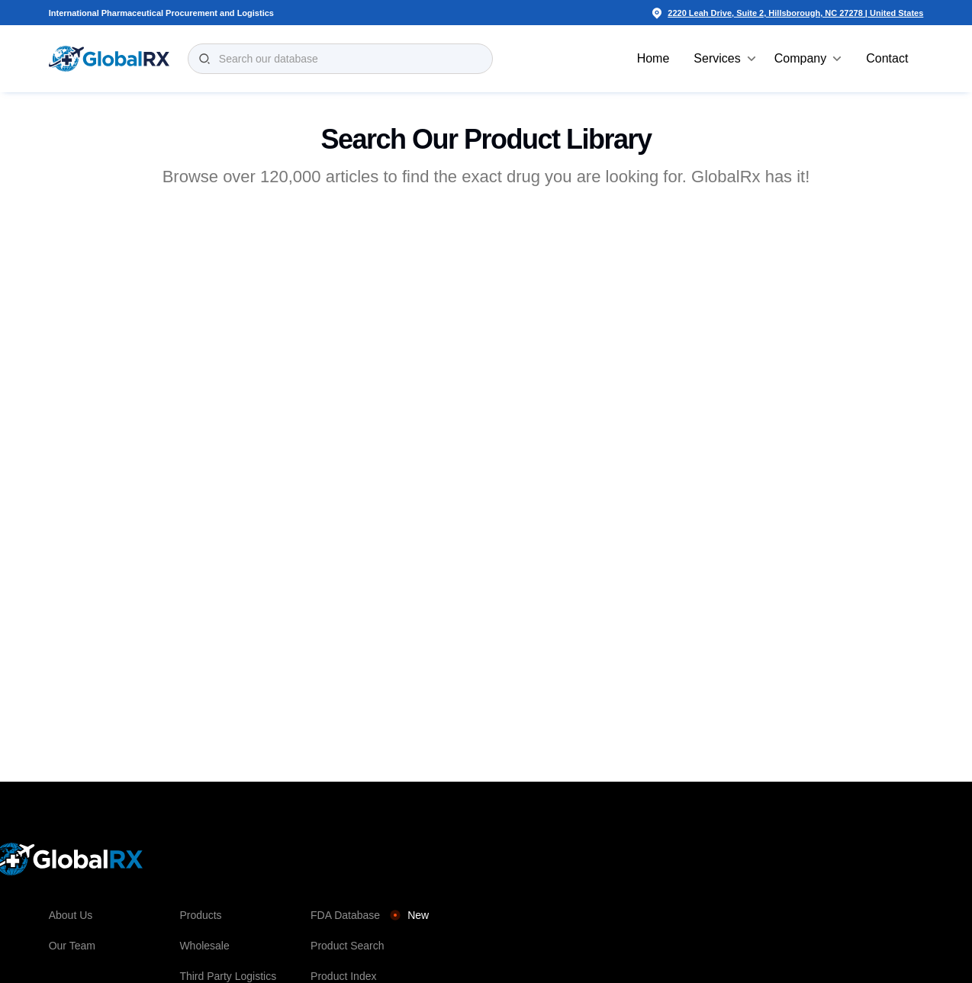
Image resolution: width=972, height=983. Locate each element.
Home (653, 58)
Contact (887, 58)
